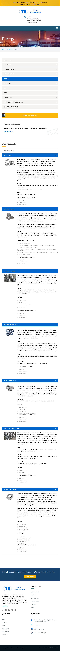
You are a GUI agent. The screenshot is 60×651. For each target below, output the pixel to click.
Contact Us (8, 131)
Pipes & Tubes (8, 60)
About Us (4, 622)
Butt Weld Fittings (10, 69)
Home (3, 49)
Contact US (5, 634)
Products (4, 625)
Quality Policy (5, 628)
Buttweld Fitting (35, 598)
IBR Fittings (7, 83)
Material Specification (11, 107)
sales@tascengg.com (39, 629)
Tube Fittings (8, 97)
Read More (5, 606)
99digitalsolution (54, 648)
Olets (5, 92)
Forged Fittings (9, 74)
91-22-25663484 (38, 625)
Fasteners (7, 64)
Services (9, 49)
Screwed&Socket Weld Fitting (13, 102)
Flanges (6, 78)
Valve (5, 88)
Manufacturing (5, 631)
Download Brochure (30, 115)
